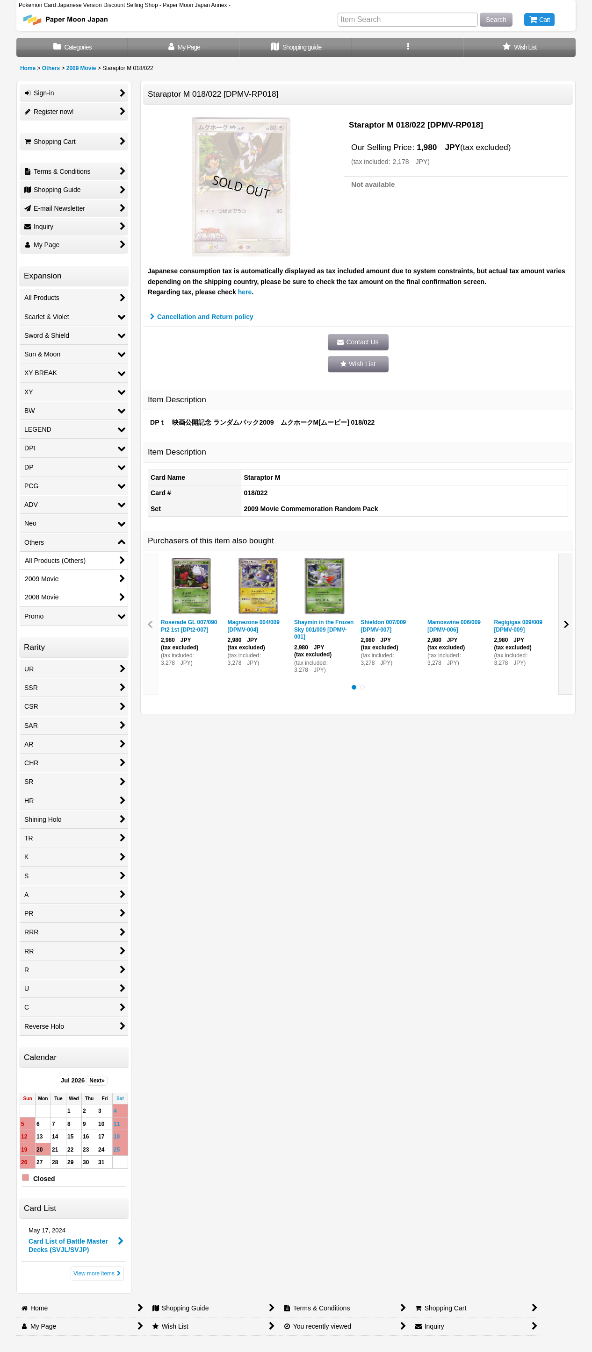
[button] (408, 47)
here (245, 292)
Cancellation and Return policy (201, 316)
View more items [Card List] (97, 1273)
